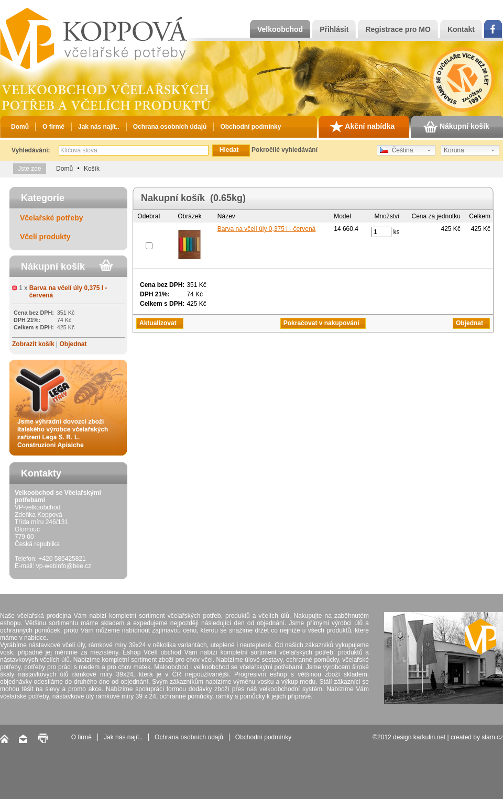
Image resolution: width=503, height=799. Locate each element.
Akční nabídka (362, 126)
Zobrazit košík (33, 344)
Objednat (72, 344)
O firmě (53, 126)
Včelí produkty (45, 236)
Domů (20, 126)
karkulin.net (429, 737)
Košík (92, 168)
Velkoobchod (280, 29)
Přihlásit (334, 29)
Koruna (454, 150)
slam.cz (492, 737)
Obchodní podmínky (250, 126)
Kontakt (461, 29)
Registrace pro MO (397, 29)
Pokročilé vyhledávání (285, 149)
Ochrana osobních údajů (170, 126)
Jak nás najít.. (98, 126)
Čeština (396, 150)
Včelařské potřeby (51, 218)
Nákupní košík (456, 126)
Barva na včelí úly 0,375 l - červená (266, 228)
